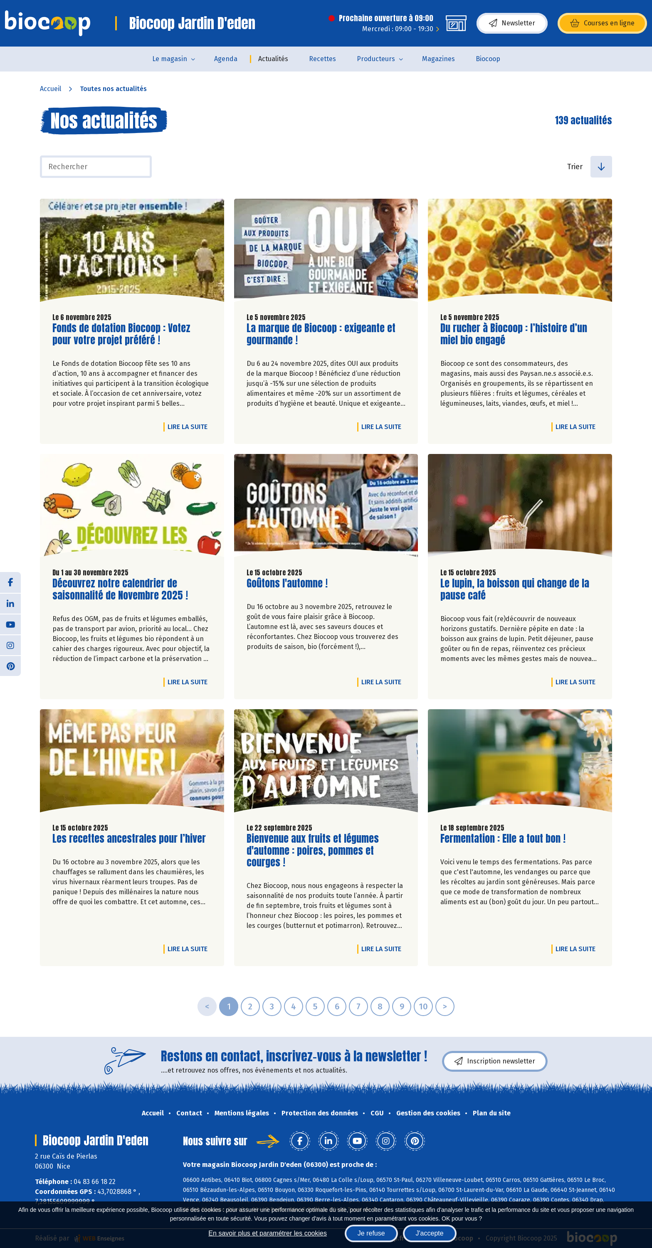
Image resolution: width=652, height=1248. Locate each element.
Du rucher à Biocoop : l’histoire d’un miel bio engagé (513, 334)
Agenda (225, 59)
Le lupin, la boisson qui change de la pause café (514, 589)
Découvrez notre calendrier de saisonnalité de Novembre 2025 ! (120, 589)
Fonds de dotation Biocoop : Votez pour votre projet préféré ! (121, 334)
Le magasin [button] (169, 59)
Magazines (438, 59)
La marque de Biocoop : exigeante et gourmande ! (321, 334)
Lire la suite (190, 426)
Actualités (273, 59)
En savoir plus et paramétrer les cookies (267, 1233)
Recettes (322, 59)
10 (423, 1006)
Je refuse (371, 1233)
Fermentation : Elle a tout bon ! (503, 839)
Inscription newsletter (494, 1061)
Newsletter (512, 23)
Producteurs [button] (376, 59)
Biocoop (488, 59)
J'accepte (430, 1233)
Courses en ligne (602, 23)
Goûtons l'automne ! (287, 583)
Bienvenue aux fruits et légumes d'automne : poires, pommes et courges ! (313, 850)
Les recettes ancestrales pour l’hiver (129, 839)
